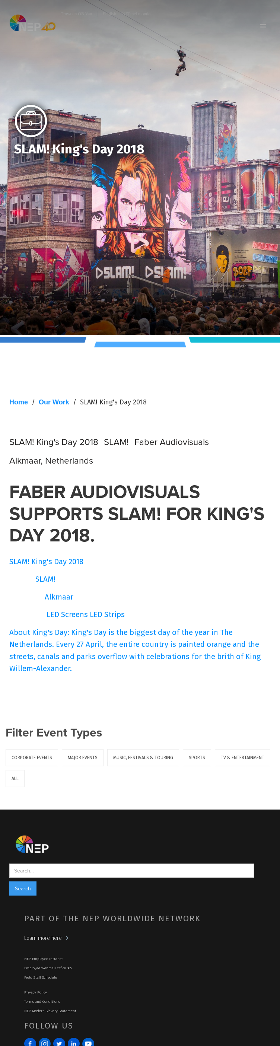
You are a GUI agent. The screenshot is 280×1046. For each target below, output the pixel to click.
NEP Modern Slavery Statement (50, 1011)
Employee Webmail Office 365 (48, 968)
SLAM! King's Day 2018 (113, 402)
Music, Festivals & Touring (143, 762)
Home (18, 402)
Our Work (54, 402)
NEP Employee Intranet (43, 959)
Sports (197, 762)
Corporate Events (32, 762)
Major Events (83, 762)
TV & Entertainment (242, 762)
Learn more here (43, 938)
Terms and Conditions (42, 1001)
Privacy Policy (35, 992)
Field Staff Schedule (40, 977)
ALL (15, 783)
